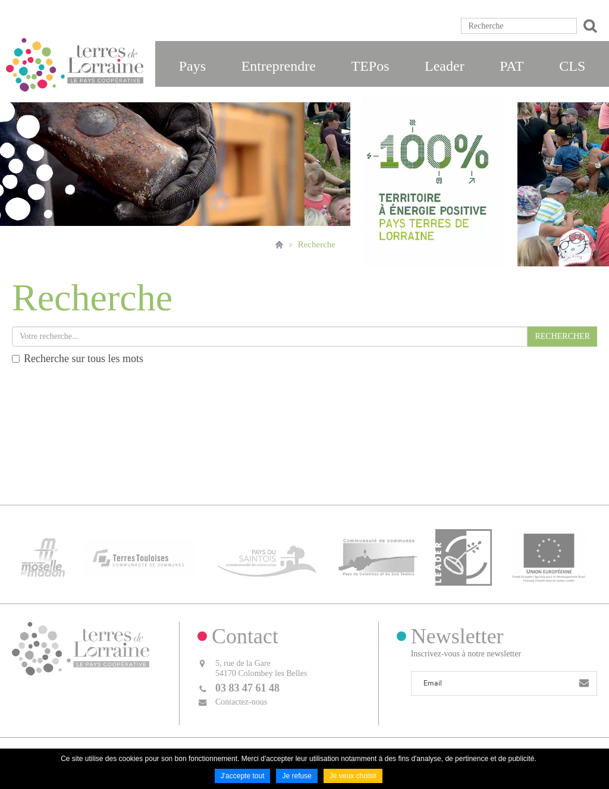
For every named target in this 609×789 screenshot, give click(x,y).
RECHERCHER (562, 336)
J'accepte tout (243, 776)
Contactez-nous (241, 701)
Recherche (316, 244)
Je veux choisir (352, 776)
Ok (588, 26)
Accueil (279, 244)
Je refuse (296, 776)
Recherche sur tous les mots (77, 358)
